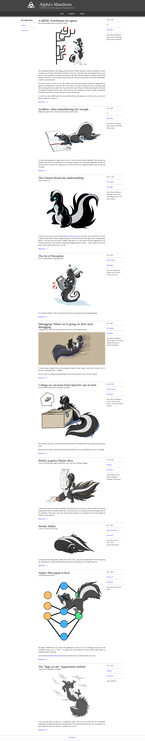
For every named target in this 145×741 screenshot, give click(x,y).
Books (108, 260)
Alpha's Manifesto (55, 4)
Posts (62, 13)
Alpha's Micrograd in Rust (54, 572)
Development (112, 389)
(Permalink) (110, 30)
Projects (109, 577)
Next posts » (72, 737)
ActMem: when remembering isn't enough (63, 109)
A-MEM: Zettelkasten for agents (57, 20)
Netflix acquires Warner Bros (55, 460)
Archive (82, 13)
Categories (71, 13)
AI (107, 24)
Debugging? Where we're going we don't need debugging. (65, 325)
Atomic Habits (47, 526)
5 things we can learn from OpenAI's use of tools (67, 385)
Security (113, 260)
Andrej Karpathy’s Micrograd (52, 655)
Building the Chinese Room (70, 236)
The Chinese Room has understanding (60, 177)
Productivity (114, 530)
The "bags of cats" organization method (61, 666)
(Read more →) (43, 102)
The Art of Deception (51, 256)
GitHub (23, 25)
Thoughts (111, 182)
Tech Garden (24, 30)
